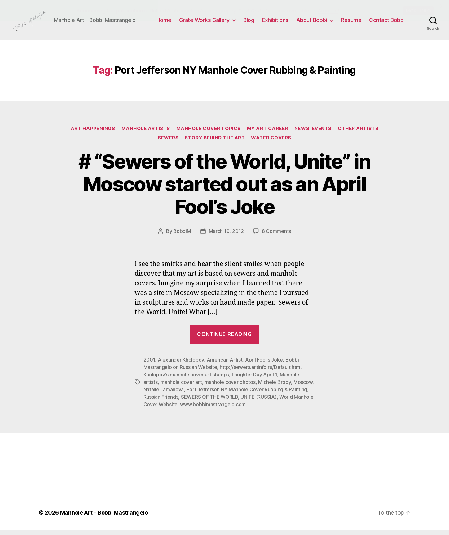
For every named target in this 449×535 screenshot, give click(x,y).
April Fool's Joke (264, 365)
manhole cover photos (230, 387)
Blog (248, 22)
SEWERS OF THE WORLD (209, 402)
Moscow (302, 387)
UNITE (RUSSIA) (258, 402)
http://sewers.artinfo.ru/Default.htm (260, 372)
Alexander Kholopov (181, 365)
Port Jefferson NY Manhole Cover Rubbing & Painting (247, 394)
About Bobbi (311, 22)
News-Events (313, 133)
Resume (351, 22)
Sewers (168, 143)
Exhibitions (275, 22)
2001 (149, 365)
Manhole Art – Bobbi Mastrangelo (104, 517)
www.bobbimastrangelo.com (213, 409)
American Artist (225, 365)
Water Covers (271, 143)
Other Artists (358, 133)
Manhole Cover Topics (208, 133)
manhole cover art (181, 387)
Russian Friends (160, 402)
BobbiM (182, 236)
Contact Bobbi (387, 22)
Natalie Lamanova (163, 394)
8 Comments (276, 236)
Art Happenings (93, 133)
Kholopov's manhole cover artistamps (186, 379)
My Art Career (267, 133)
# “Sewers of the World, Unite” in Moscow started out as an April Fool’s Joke (224, 189)
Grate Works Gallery (204, 22)
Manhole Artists (145, 133)
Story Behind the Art (215, 143)
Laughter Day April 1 (254, 379)
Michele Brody (274, 387)
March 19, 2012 (226, 236)
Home (163, 22)
